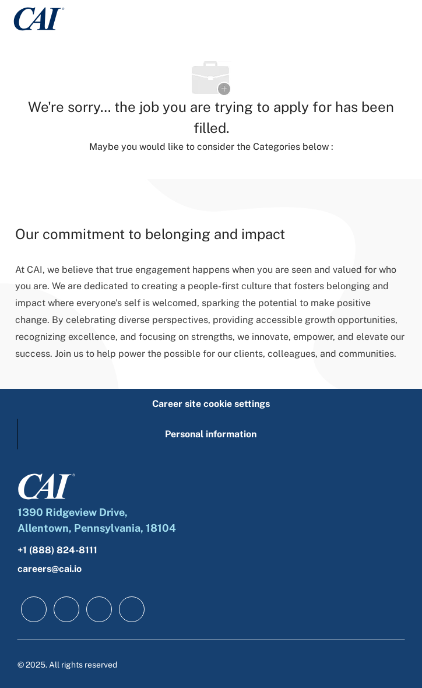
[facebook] (34, 609)
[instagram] (132, 609)
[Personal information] (210, 434)
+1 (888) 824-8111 (57, 550)
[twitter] (99, 609)
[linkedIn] (66, 609)
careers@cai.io (49, 568)
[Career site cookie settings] (211, 403)
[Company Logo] (39, 17)
